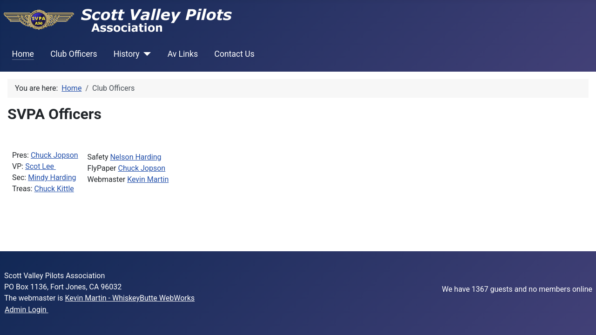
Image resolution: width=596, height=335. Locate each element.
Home (23, 54)
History (127, 54)
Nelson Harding (135, 157)
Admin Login (26, 309)
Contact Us (234, 54)
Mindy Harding (52, 177)
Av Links (183, 54)
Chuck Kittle (54, 188)
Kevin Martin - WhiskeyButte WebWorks (130, 298)
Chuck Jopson (54, 155)
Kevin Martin (148, 179)
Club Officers (73, 54)
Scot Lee (40, 166)
